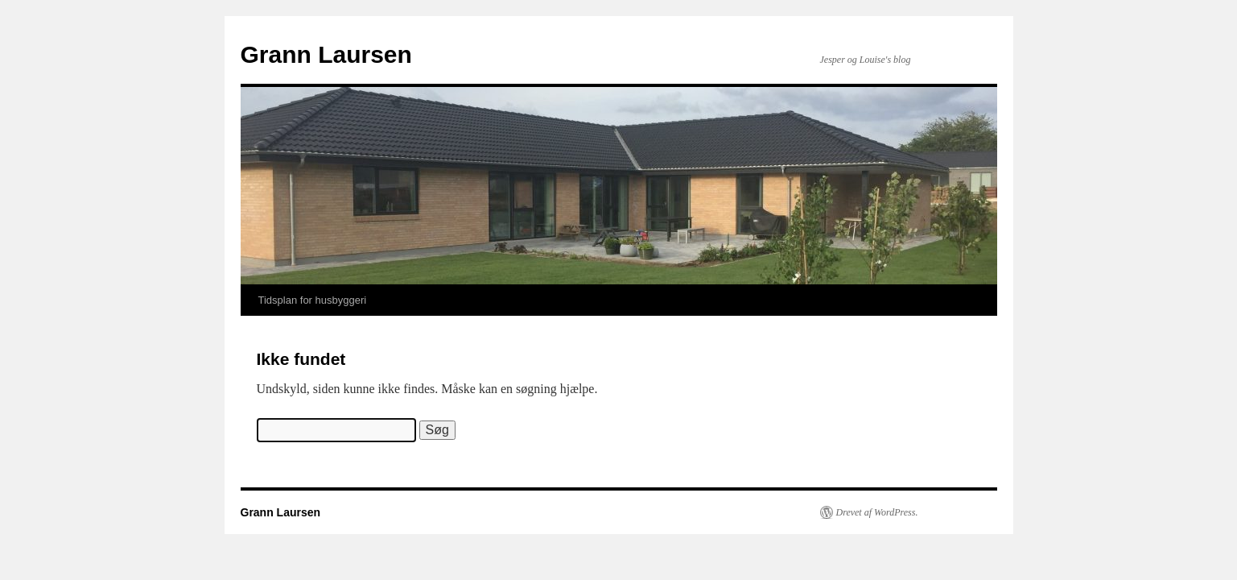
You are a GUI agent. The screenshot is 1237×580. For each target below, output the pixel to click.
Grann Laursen (326, 54)
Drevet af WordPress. (877, 512)
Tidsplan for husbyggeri (312, 300)
